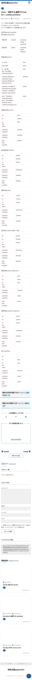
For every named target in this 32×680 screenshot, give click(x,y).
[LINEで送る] (16, 417)
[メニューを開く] (29, 2)
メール (3, 512)
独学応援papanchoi (9, 3)
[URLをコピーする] (26, 417)
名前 (3, 506)
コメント (4, 488)
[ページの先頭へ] (29, 676)
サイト (3, 519)
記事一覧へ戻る (16, 455)
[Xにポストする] (6, 417)
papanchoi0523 (16, 439)
